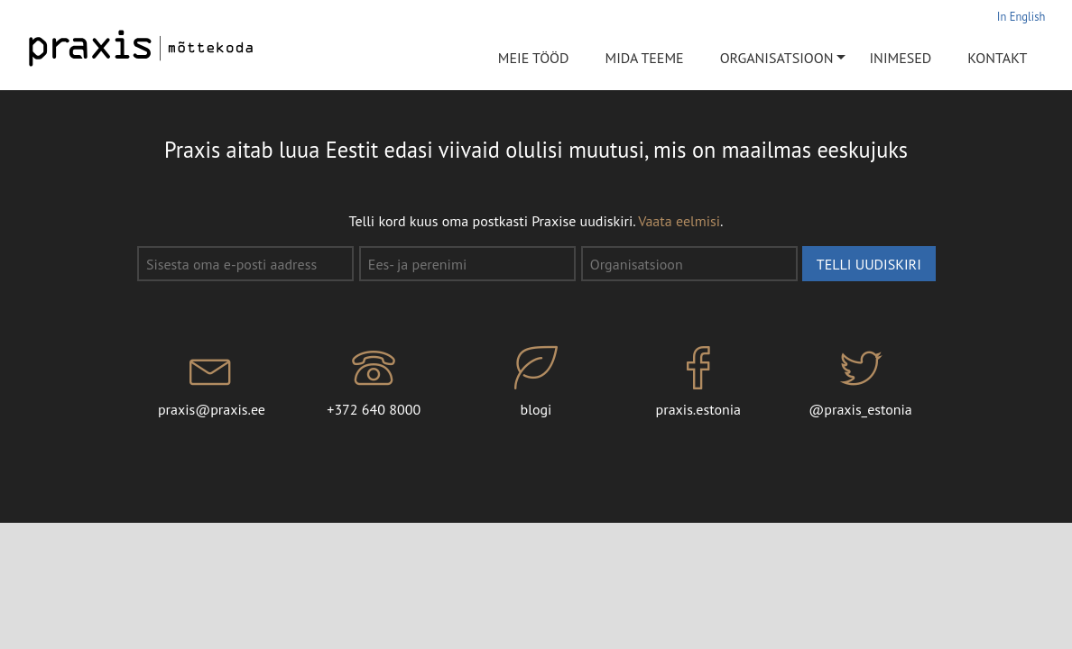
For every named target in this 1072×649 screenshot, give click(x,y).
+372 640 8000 (374, 382)
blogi (536, 382)
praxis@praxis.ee (212, 382)
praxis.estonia (698, 382)
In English (1021, 16)
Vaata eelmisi (679, 221)
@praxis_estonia (861, 382)
